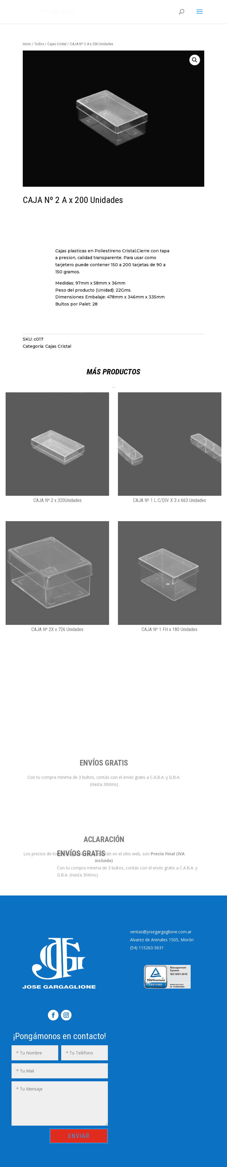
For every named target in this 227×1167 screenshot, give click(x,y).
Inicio (27, 44)
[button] (157, 60)
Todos (39, 44)
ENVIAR (79, 1136)
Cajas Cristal (57, 44)
